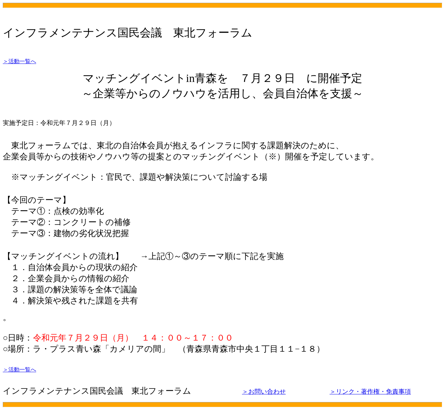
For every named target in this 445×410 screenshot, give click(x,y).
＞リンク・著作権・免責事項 (370, 391)
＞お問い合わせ (264, 391)
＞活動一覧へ (19, 61)
